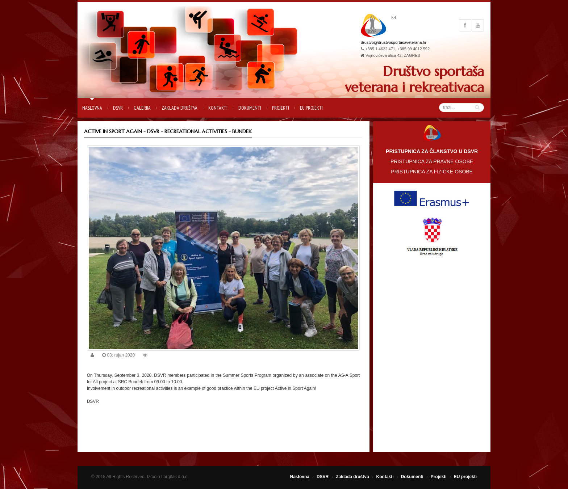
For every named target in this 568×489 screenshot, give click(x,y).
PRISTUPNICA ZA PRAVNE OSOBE (431, 161)
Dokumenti (249, 107)
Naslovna (92, 107)
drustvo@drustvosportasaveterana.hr (393, 42)
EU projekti (311, 107)
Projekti (280, 107)
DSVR (118, 107)
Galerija (142, 107)
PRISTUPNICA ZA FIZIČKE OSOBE (432, 171)
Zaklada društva (179, 107)
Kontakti (217, 107)
